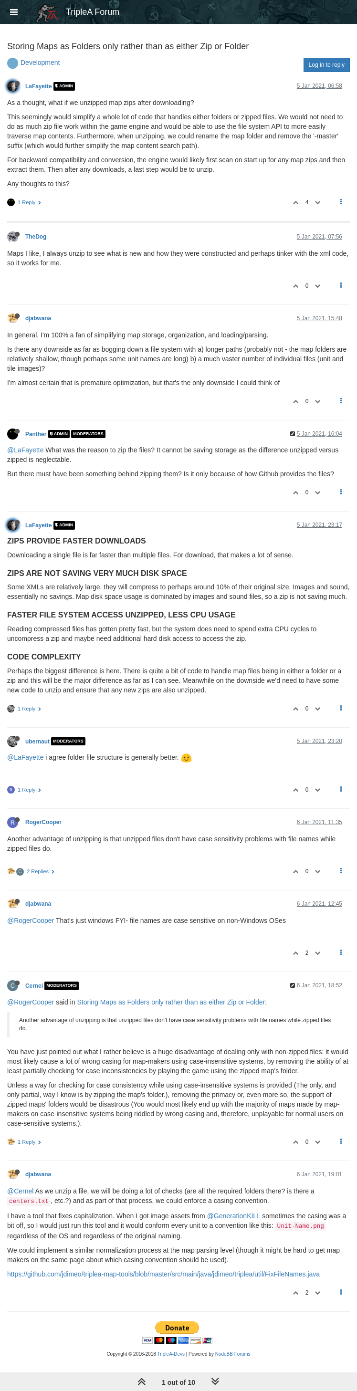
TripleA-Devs (171, 1354)
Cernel (34, 986)
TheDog (35, 236)
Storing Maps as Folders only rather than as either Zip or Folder (171, 1002)
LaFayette (38, 86)
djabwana (38, 318)
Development (40, 62)
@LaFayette (25, 450)
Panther (35, 433)
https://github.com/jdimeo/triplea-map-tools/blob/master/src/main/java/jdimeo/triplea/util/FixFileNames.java (163, 1274)
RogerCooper (43, 822)
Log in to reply (327, 65)
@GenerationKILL (234, 1216)
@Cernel (20, 1191)
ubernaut (37, 741)
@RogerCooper (30, 920)
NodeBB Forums (233, 1354)
